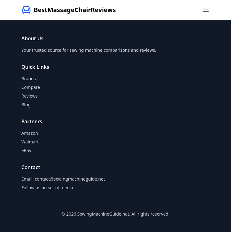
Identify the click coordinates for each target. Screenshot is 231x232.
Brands (28, 78)
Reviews (29, 96)
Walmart (30, 142)
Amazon (29, 133)
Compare (30, 87)
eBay (26, 150)
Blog (26, 104)
